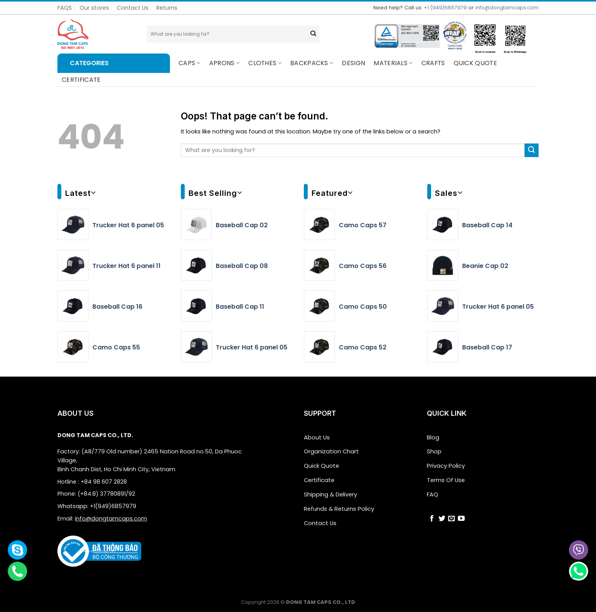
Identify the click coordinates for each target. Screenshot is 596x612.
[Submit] (313, 34)
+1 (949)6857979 (445, 7)
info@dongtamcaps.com (507, 7)
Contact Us (133, 8)
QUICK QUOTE (475, 63)
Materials (393, 63)
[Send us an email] (451, 517)
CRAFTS (433, 63)
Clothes (265, 63)
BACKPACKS (311, 63)
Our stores (94, 8)
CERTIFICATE (81, 79)
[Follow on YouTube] (461, 517)
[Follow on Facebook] (431, 517)
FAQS (64, 8)
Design (353, 63)
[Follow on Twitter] (441, 517)
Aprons (224, 63)
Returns (166, 8)
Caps (189, 63)
